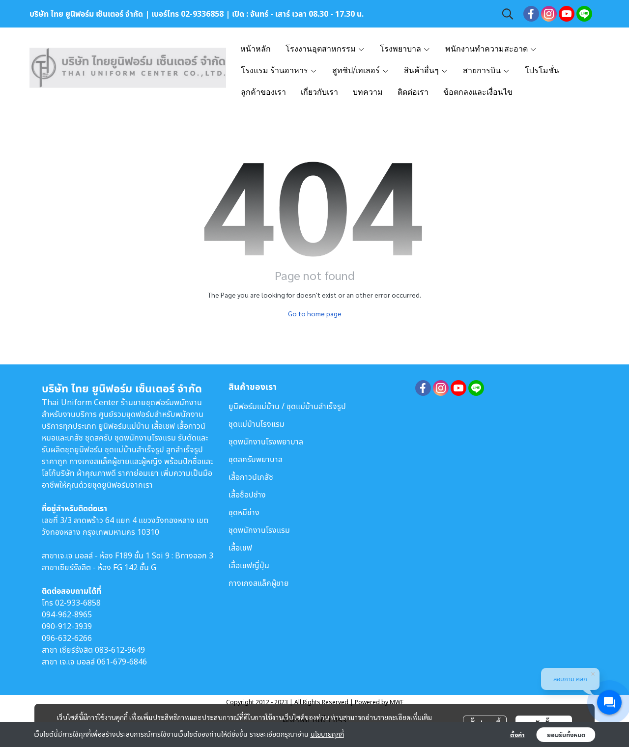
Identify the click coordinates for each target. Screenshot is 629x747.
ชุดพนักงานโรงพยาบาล (266, 441)
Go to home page (315, 313)
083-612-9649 (120, 649)
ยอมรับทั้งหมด (566, 734)
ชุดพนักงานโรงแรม (259, 530)
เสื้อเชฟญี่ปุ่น (249, 565)
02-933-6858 (78, 602)
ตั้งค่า (517, 734)
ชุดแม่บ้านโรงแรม (257, 423)
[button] (507, 13)
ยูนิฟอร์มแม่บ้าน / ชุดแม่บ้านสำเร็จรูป (287, 406)
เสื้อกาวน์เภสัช (251, 476)
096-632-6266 (67, 638)
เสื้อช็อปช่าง (247, 494)
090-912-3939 (67, 626)
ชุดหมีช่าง (244, 512)
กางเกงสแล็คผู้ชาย (259, 583)
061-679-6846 (122, 661)
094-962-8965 (67, 614)
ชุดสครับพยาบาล (256, 459)
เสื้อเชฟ (240, 547)
